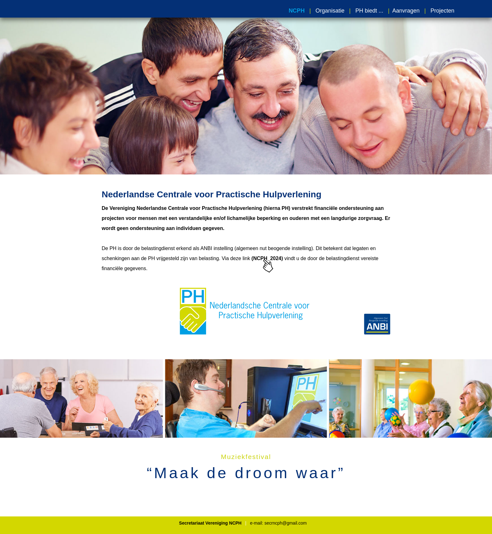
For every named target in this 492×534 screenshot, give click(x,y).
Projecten (442, 11)
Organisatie (330, 11)
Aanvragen (406, 11)
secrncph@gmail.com (286, 523)
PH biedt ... (367, 11)
